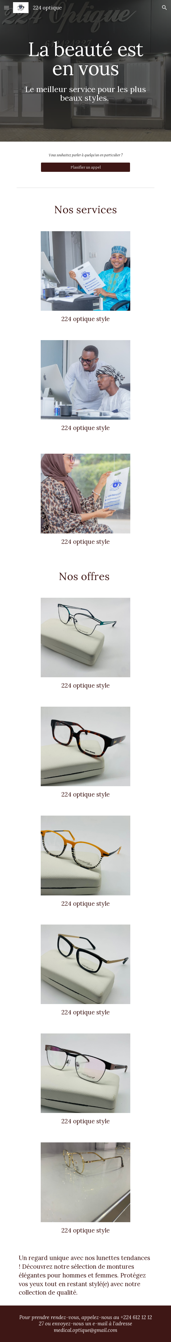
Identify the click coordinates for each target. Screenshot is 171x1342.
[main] (85, 71)
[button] (6, 7)
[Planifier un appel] (85, 167)
